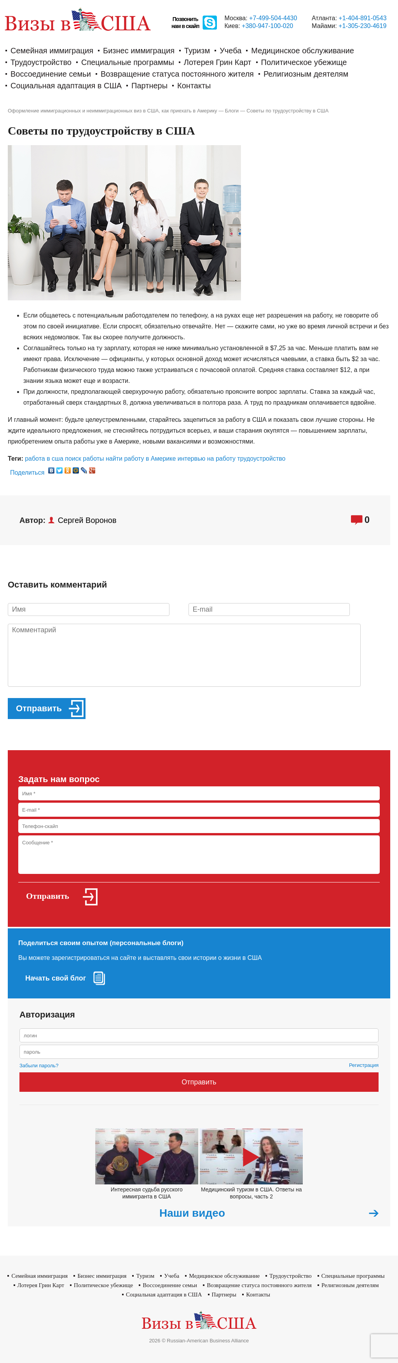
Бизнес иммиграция (139, 50)
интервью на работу (207, 458)
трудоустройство (261, 458)
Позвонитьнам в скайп (185, 22)
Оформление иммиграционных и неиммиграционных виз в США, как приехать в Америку (112, 111)
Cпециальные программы (127, 62)
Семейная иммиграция (51, 50)
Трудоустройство (41, 62)
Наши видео (192, 1213)
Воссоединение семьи (50, 74)
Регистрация (364, 1065)
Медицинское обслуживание (302, 50)
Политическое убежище (304, 62)
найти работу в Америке (141, 458)
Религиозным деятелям (306, 74)
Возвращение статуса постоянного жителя (177, 74)
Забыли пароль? (38, 1065)
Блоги (232, 111)
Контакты (194, 85)
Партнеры (149, 85)
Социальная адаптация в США (66, 85)
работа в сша (44, 458)
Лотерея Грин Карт (217, 62)
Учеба (230, 50)
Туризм (197, 50)
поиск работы (84, 458)
